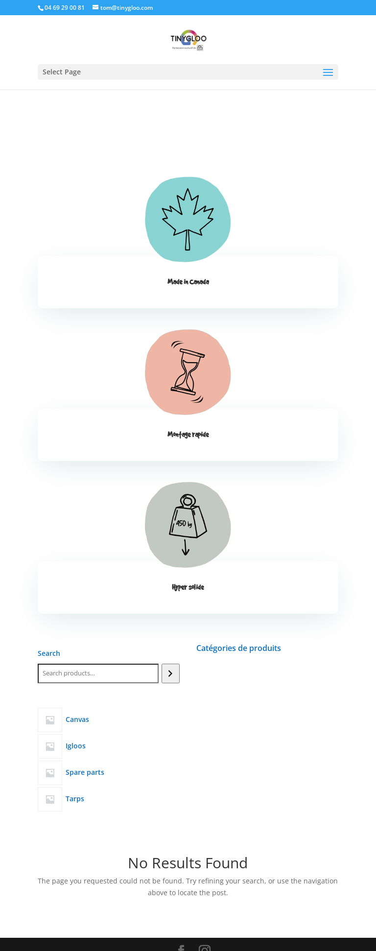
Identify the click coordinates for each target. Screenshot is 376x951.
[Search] (171, 673)
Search (49, 653)
